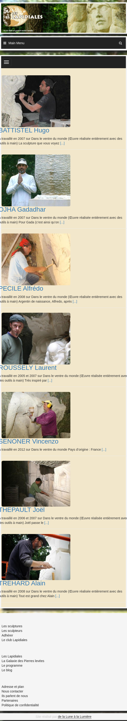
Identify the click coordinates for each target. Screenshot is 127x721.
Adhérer (7, 635)
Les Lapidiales (12, 656)
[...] (62, 143)
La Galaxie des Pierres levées (23, 661)
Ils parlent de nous (15, 696)
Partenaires (10, 700)
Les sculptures (12, 626)
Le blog (7, 670)
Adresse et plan (13, 687)
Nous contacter (12, 691)
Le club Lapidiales (14, 640)
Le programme (12, 665)
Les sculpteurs (12, 631)
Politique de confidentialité (20, 705)
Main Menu (16, 43)
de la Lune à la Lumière (74, 716)
